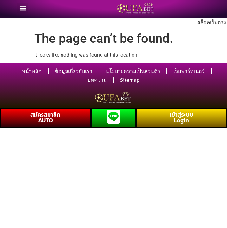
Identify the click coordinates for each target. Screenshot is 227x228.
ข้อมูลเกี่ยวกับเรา (73, 71)
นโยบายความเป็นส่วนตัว (133, 71)
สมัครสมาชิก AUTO (45, 117)
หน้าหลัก (32, 71)
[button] (22, 6)
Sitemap (129, 80)
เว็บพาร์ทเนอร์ (189, 71)
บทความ (97, 80)
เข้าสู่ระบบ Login (181, 117)
